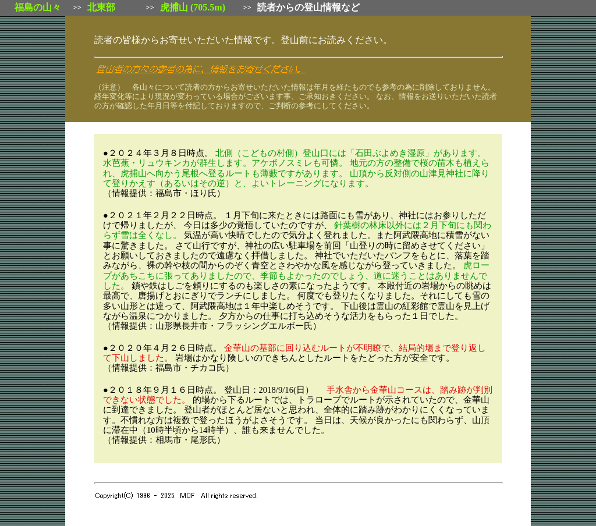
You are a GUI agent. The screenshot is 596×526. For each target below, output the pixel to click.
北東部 (101, 7)
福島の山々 (38, 7)
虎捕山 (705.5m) (192, 7)
